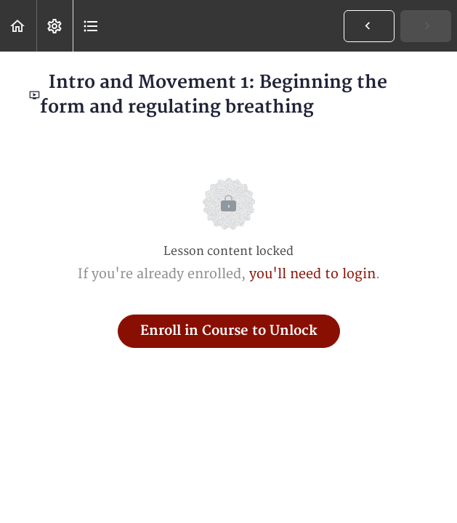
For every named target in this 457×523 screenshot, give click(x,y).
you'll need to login (312, 274)
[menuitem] (54, 26)
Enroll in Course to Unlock (229, 331)
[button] (18, 26)
